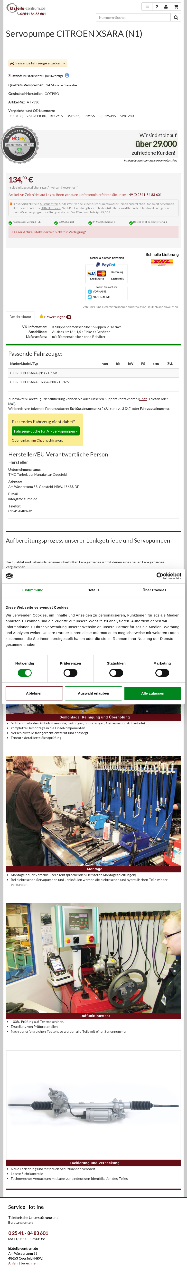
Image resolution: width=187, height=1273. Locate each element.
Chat (143, 399)
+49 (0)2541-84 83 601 (144, 194)
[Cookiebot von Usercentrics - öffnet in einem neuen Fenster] (160, 576)
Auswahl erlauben (93, 693)
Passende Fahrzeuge (31, 63)
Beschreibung (20, 316)
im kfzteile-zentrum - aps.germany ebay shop (150, 160)
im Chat (38, 440)
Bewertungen (55, 316)
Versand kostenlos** (64, 187)
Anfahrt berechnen (22, 1263)
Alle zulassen (152, 693)
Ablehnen (34, 693)
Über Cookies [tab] (155, 590)
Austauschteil (49, 204)
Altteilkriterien (51, 208)
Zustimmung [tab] (32, 590)
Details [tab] (93, 590)
